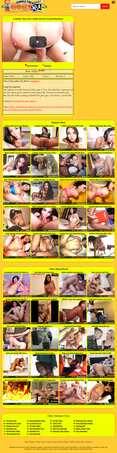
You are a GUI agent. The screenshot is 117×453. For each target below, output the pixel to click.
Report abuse (80, 442)
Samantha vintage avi (44, 326)
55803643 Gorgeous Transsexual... (44, 380)
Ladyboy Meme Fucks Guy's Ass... (72, 206)
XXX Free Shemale (60, 429)
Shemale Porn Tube (13, 423)
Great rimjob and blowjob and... (16, 233)
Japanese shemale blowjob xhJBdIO (44, 299)
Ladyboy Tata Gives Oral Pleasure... (100, 153)
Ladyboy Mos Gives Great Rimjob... (16, 126)
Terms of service (57, 442)
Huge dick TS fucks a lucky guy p (100, 299)
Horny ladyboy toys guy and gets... (16, 153)
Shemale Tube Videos (61, 431)
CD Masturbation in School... (45, 353)
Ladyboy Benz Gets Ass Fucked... (100, 180)
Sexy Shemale (34, 434)
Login (38, 442)
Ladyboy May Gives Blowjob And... (72, 153)
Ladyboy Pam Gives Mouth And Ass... (16, 206)
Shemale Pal (57, 426)
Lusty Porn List (35, 423)
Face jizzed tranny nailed (72, 326)
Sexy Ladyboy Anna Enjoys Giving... (16, 180)
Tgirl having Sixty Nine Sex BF (100, 353)
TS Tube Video (34, 426)
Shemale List (34, 431)
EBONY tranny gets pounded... (72, 299)
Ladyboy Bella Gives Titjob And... (100, 206)
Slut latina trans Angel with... (45, 272)
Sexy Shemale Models (84, 423)
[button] (38, 42)
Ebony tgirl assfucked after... (16, 326)
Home (27, 442)
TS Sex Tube (57, 421)
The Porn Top (11, 421)
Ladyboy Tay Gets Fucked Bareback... (73, 233)
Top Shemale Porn (13, 434)
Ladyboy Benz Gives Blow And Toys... (72, 180)
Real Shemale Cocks (37, 421)
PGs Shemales (81, 431)
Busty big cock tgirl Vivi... (100, 272)
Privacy (66, 442)
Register (32, 442)
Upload (49, 442)
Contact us (88, 442)
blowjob (25, 101)
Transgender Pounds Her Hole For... (16, 272)
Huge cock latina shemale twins (72, 353)
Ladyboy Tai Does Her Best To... (45, 180)
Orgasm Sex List (12, 426)
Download (47, 66)
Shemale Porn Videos (84, 421)
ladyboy (33, 101)
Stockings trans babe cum (100, 326)
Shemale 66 (80, 426)
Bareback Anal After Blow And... (100, 126)
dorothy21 (35, 81)
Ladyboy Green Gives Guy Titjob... (45, 153)
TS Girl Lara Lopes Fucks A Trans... (72, 380)
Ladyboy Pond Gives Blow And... (100, 233)
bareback (17, 101)
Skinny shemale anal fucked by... (72, 272)
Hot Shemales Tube (36, 429)
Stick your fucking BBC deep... (16, 353)
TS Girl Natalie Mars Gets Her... (16, 299)
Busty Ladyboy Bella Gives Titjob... (44, 206)
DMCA (72, 442)
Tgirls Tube (57, 423)
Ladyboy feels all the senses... (45, 126)
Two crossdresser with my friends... (17, 380)
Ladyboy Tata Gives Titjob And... (72, 126)
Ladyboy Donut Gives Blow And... (44, 233)
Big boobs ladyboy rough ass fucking (100, 380)
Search (105, 6)
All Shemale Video (13, 431)
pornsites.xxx (11, 429)
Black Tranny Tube (83, 429)
